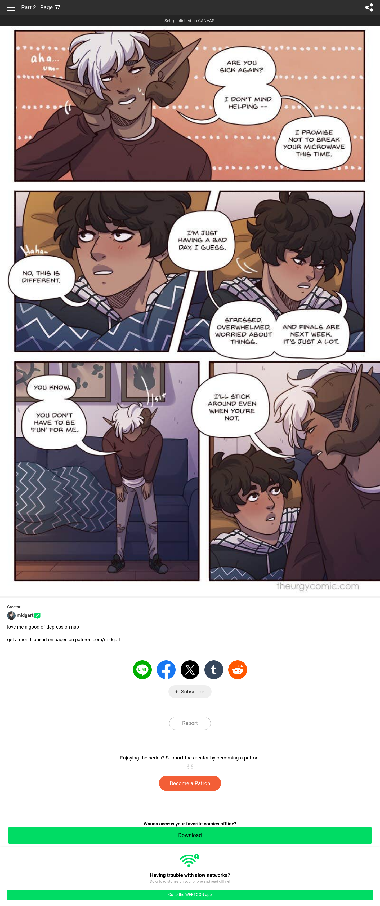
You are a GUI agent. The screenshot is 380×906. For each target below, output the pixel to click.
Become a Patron (190, 783)
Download (190, 835)
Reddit (237, 669)
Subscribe (192, 691)
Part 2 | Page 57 (40, 7)
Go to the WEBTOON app (190, 894)
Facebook (166, 669)
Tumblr (213, 669)
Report (190, 723)
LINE (142, 669)
